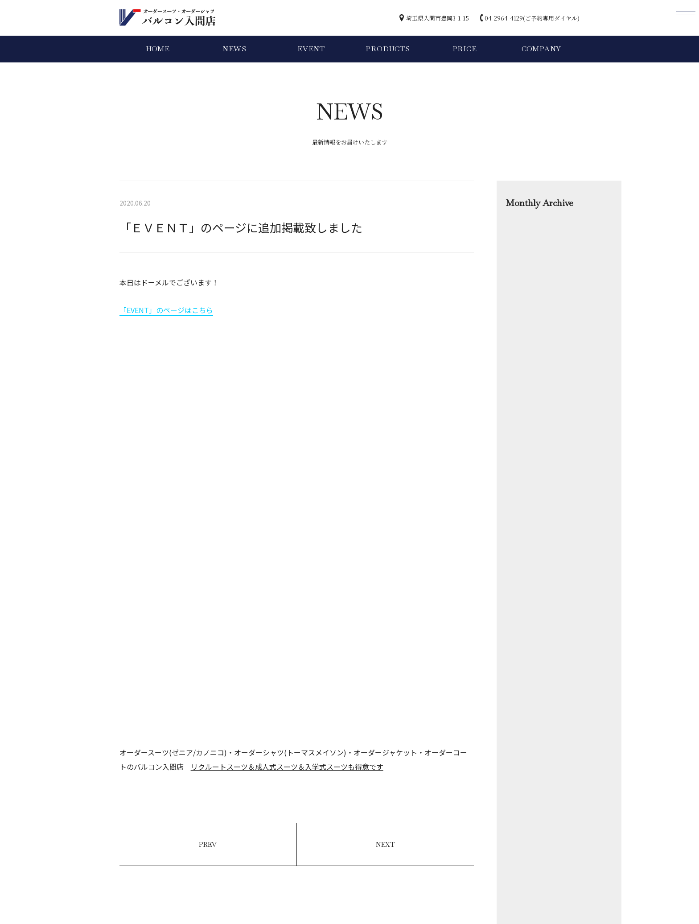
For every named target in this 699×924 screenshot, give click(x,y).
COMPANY (542, 49)
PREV (208, 844)
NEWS (234, 49)
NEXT (385, 844)
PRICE (464, 49)
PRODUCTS (388, 49)
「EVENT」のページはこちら (166, 310)
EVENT (311, 49)
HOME (158, 49)
